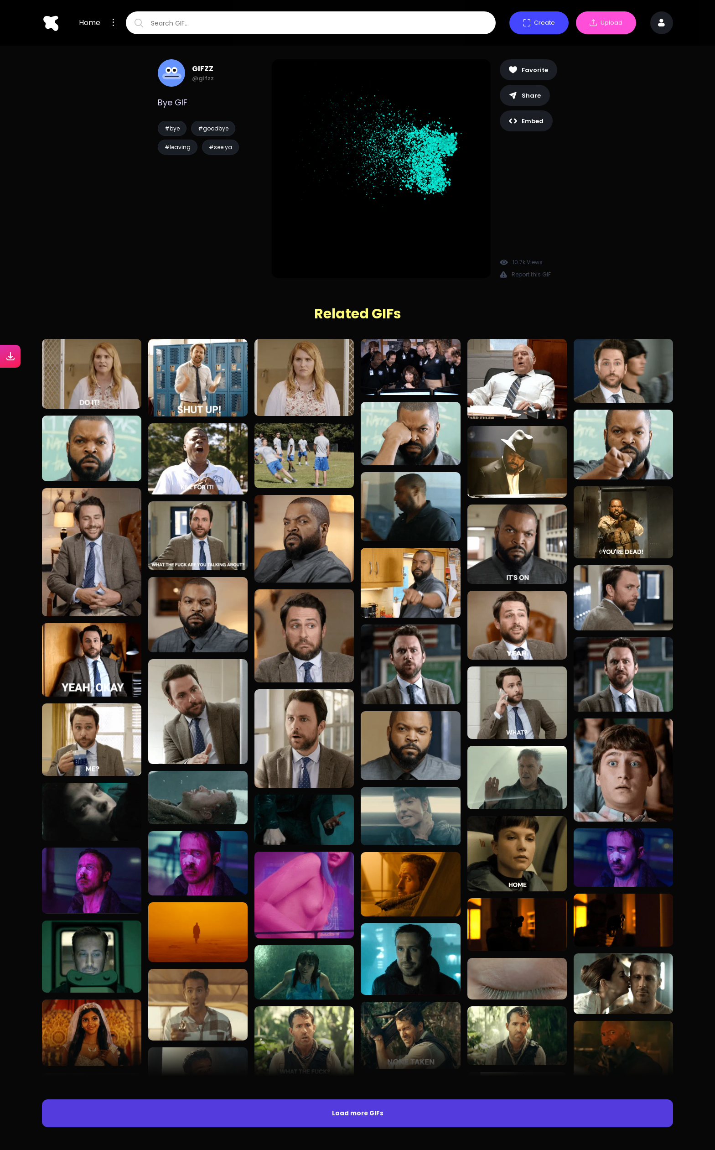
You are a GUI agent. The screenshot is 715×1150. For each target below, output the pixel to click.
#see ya (220, 147)
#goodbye (213, 128)
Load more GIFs (357, 1113)
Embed (526, 121)
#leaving (178, 147)
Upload (606, 22)
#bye (172, 128)
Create (539, 22)
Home (89, 22)
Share (525, 95)
